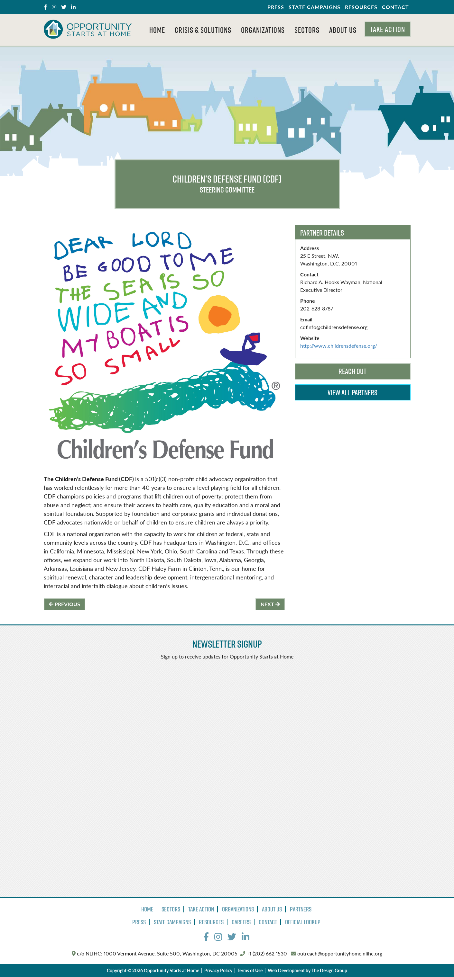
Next (270, 604)
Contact (395, 7)
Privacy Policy (218, 970)
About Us (343, 29)
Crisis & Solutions (203, 29)
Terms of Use (250, 970)
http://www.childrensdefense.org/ (338, 345)
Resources (361, 7)
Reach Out (352, 371)
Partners (300, 909)
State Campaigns (314, 7)
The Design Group (329, 970)
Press (275, 7)
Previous (64, 604)
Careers (241, 922)
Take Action (387, 29)
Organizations (263, 29)
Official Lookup (302, 922)
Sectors (307, 29)
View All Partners (352, 392)
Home (157, 29)
